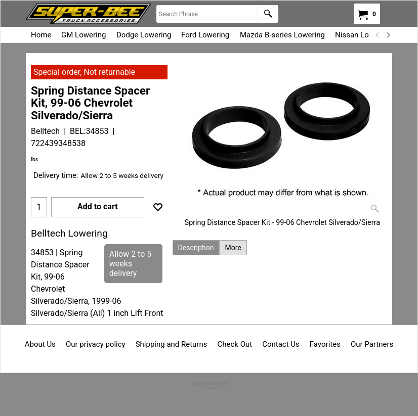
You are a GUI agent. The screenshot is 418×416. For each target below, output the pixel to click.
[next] (387, 34)
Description (196, 248)
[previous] (377, 34)
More (233, 248)
